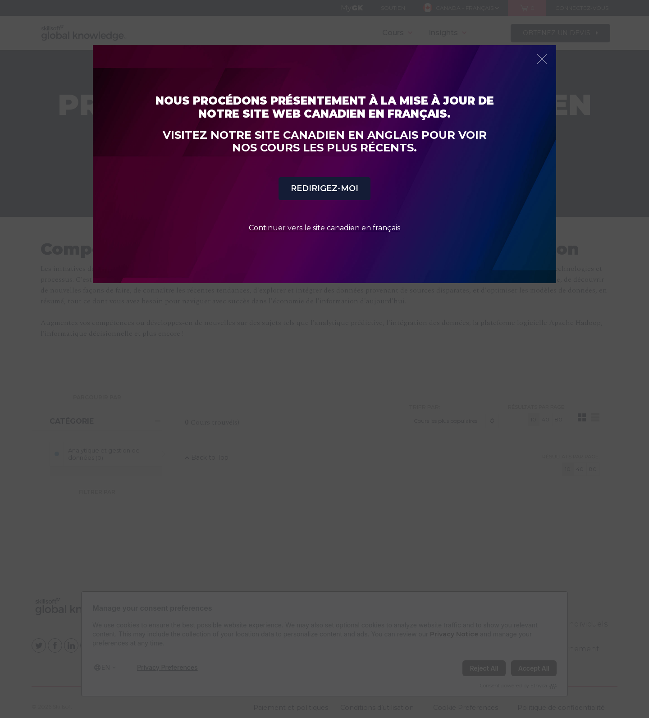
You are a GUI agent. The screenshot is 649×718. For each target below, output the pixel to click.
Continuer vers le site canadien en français (324, 228)
